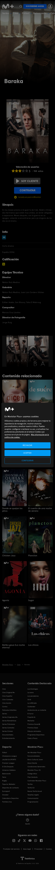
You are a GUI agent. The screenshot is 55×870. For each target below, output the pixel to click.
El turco (30, 714)
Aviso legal (27, 849)
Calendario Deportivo (10, 798)
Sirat (29, 700)
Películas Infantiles (9, 710)
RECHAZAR (27, 445)
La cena (30, 692)
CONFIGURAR (28, 461)
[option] (17, 351)
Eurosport (6, 791)
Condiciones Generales (36, 767)
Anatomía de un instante (36, 710)
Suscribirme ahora (35, 6)
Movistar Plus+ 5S (34, 770)
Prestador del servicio (11, 849)
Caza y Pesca (32, 738)
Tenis (4, 777)
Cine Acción (6, 703)
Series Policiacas (8, 724)
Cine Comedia (7, 700)
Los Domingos (32, 689)
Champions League (9, 756)
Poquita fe (31, 717)
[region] (27, 435)
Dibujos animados (34, 731)
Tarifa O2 (31, 788)
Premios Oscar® (33, 724)
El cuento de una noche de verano (40, 509)
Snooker (5, 795)
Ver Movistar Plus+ (34, 753)
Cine (15, 13)
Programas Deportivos (35, 735)
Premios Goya (32, 728)
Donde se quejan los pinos (12, 509)
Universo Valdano (9, 770)
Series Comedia (8, 728)
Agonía (5, 600)
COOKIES (49, 849)
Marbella (30, 721)
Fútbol (25, 13)
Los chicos (33, 645)
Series (5, 13)
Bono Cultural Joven (35, 760)
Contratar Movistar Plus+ (36, 781)
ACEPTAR (27, 453)
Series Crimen (7, 731)
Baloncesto (39, 13)
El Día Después (7, 767)
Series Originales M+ (10, 717)
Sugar (31, 600)
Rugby (4, 781)
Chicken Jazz (8, 555)
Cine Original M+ (8, 692)
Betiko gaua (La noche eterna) (13, 646)
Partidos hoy (7, 802)
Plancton (32, 555)
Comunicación (32, 798)
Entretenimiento (8, 738)
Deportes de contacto (10, 788)
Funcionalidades (33, 756)
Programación (32, 802)
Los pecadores (33, 696)
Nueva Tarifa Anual (34, 791)
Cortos (4, 707)
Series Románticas (9, 721)
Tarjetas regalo (33, 795)
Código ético (32, 774)
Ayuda (27, 822)
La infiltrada (32, 703)
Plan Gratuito (32, 777)
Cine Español (7, 696)
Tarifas (30, 784)
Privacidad (38, 849)
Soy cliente (27, 181)
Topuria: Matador (8, 784)
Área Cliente (32, 763)
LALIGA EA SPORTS (9, 760)
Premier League (8, 763)
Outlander (31, 707)
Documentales (7, 735)
